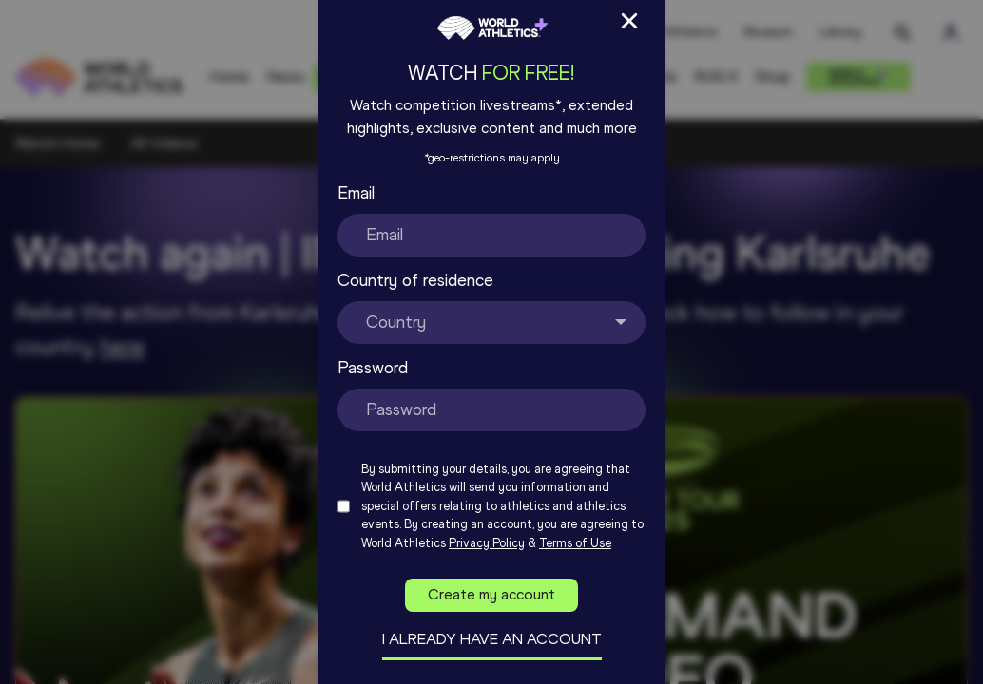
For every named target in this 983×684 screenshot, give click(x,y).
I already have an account (492, 639)
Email (356, 192)
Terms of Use (575, 543)
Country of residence (415, 280)
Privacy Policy (487, 543)
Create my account (491, 594)
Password (372, 367)
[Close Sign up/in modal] (629, 21)
